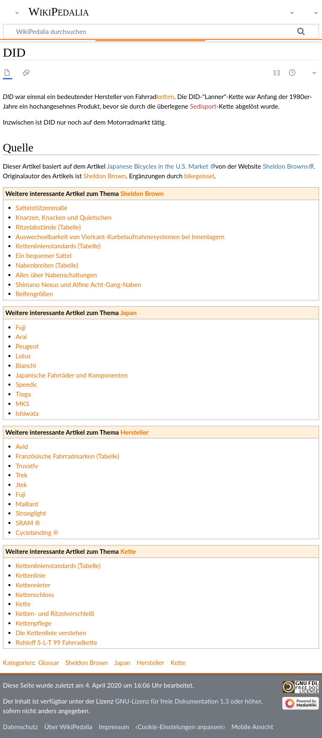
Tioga (23, 394)
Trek (21, 475)
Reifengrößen (34, 293)
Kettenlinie (31, 575)
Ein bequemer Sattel (43, 255)
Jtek (21, 484)
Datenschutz (20, 726)
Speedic (26, 384)
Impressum (114, 726)
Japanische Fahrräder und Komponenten (72, 375)
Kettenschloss (35, 594)
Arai (21, 336)
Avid (22, 446)
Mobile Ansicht (252, 726)
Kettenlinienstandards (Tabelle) (58, 246)
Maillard (27, 504)
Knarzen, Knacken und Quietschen (64, 217)
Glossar (48, 662)
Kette (128, 551)
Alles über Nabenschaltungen (56, 275)
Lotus (23, 356)
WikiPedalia (59, 11)
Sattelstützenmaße (42, 207)
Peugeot (27, 346)
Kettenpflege (33, 623)
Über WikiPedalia (68, 726)
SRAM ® (28, 523)
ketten (165, 96)
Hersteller (134, 432)
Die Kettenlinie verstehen (51, 632)
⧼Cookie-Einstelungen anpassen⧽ (180, 726)
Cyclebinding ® (37, 532)
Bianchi (26, 365)
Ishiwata (27, 413)
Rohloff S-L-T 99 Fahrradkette (56, 642)
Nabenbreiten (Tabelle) (47, 265)
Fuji (21, 327)
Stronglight (31, 513)
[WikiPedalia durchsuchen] (161, 31)
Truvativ (27, 465)
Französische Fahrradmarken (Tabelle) (67, 456)
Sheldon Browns (285, 166)
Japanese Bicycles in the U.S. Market (158, 166)
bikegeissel (199, 176)
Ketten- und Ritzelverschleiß (55, 613)
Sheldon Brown (104, 176)
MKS (22, 403)
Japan (128, 312)
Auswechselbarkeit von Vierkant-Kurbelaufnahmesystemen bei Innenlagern (120, 236)
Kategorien (18, 662)
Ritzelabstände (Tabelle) (48, 227)
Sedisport (203, 106)
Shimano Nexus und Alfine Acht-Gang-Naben (78, 284)
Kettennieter (33, 585)
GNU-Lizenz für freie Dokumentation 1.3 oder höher (188, 701)
